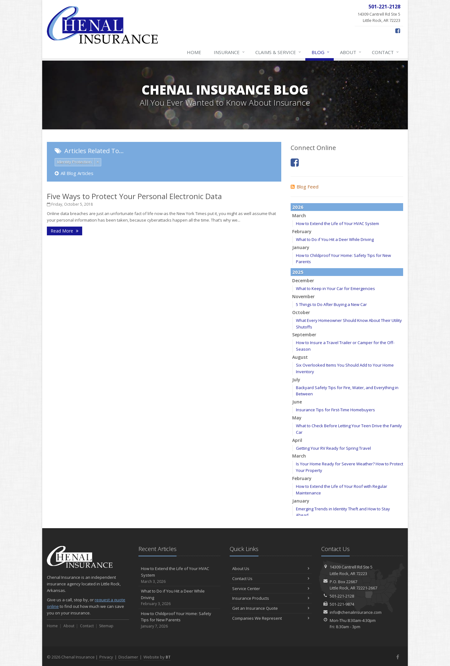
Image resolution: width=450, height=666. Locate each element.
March (299, 215)
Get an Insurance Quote (270, 608)
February (302, 231)
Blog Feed (304, 186)
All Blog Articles (74, 173)
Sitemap (106, 625)
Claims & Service (278, 52)
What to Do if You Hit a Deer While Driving (335, 239)
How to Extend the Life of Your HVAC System (337, 223)
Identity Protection (74, 162)
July (296, 380)
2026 (297, 207)
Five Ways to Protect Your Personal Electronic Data (134, 196)
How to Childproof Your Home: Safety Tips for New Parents (179, 620)
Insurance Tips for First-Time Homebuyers (335, 410)
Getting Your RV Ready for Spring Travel (333, 448)
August (300, 357)
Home (194, 52)
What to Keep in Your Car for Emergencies (335, 288)
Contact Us (270, 578)
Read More (64, 231)
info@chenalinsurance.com (356, 612)
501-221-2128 (342, 596)
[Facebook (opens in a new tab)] (397, 30)
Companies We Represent (270, 618)
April (297, 440)
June (297, 402)
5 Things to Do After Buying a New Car (331, 304)
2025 (297, 272)
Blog (321, 52)
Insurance (229, 52)
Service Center (270, 588)
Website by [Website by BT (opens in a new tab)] (157, 657)
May (297, 418)
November (303, 296)
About (351, 52)
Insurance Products (270, 598)
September (304, 335)
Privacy (106, 657)
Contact (385, 52)
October (301, 312)
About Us (270, 568)
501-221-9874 (342, 604)
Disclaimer (128, 657)
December (303, 280)
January (300, 247)
